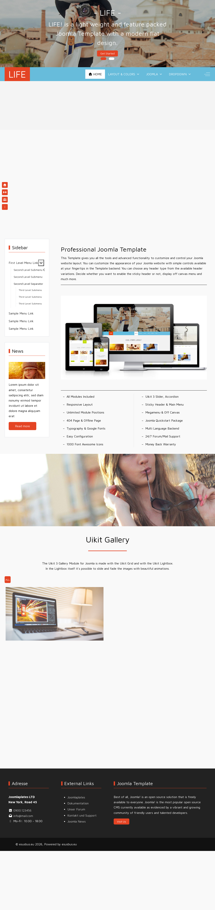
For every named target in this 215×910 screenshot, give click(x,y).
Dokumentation (78, 803)
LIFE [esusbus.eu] (17, 74)
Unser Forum (76, 809)
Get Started (107, 53)
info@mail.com (23, 816)
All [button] (7, 579)
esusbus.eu (69, 844)
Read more (22, 426)
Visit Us (121, 821)
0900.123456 (22, 810)
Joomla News (76, 821)
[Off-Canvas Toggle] (207, 74)
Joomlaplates (76, 797)
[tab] (103, 58)
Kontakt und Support (81, 815)
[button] (134, 337)
